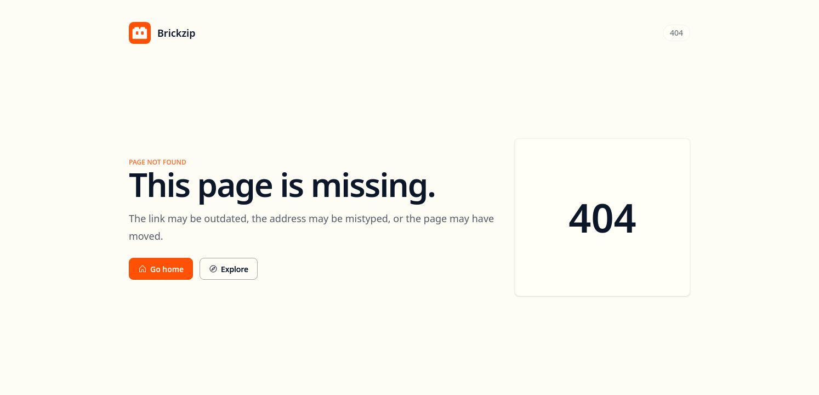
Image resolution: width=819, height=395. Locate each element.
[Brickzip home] (162, 33)
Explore (228, 269)
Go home (161, 269)
